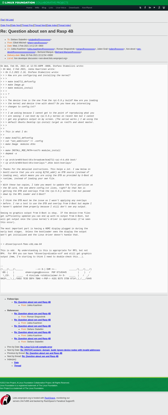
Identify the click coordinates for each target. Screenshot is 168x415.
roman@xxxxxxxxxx (85, 49)
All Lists (9, 20)
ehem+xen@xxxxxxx (37, 43)
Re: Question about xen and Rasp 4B (32, 302)
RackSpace (50, 398)
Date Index (52, 25)
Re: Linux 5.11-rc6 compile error (36, 347)
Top (2, 20)
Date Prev (5, 25)
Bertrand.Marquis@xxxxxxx (68, 52)
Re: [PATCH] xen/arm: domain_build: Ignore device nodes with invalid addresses (60, 350)
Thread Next (40, 25)
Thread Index (64, 25)
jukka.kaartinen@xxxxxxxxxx (41, 49)
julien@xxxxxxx (116, 49)
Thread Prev (27, 25)
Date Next (15, 25)
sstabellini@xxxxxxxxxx (39, 39)
